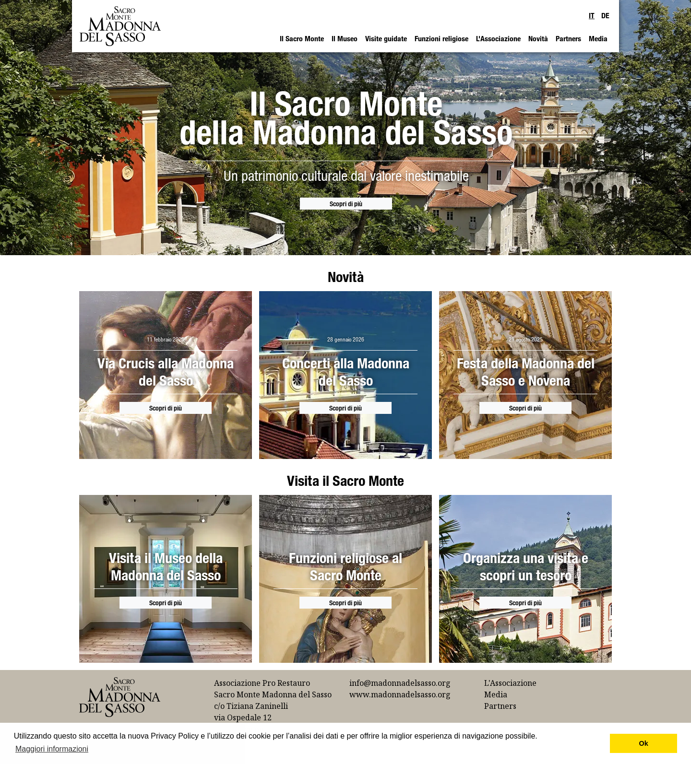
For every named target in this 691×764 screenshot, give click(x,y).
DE (605, 15)
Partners (568, 38)
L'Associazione (498, 38)
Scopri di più (346, 204)
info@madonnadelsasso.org (400, 683)
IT (592, 15)
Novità (538, 38)
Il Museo (344, 38)
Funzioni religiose (441, 38)
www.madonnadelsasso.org (400, 694)
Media (598, 38)
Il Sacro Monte (302, 38)
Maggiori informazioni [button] (51, 749)
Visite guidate (386, 38)
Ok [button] (643, 743)
